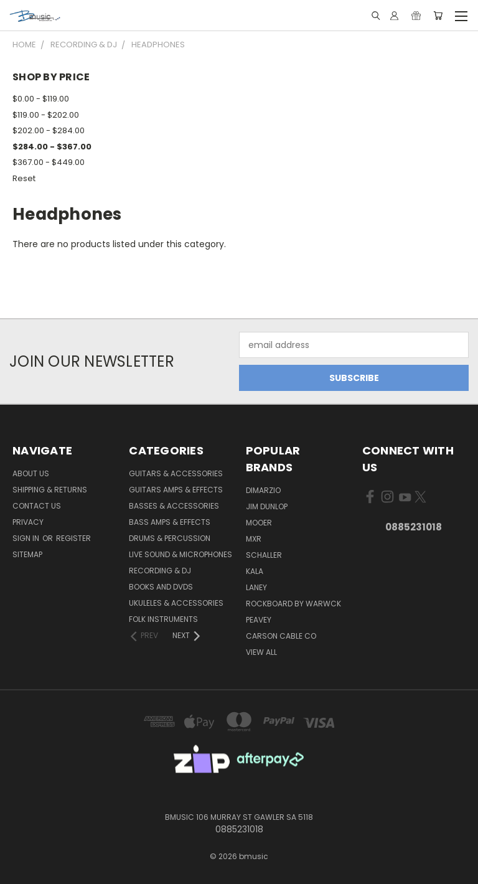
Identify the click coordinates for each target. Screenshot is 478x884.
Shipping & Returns (49, 489)
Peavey (258, 619)
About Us (30, 473)
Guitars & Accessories (176, 473)
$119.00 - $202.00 (45, 115)
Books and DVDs (161, 586)
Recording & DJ (160, 570)
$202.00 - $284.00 (48, 130)
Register (73, 538)
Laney (256, 587)
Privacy (28, 522)
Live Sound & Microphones (180, 554)
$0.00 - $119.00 (40, 99)
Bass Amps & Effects (169, 522)
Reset (23, 178)
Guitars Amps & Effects (176, 489)
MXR (253, 539)
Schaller (264, 555)
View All (261, 652)
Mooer (259, 522)
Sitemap (27, 554)
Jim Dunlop (267, 506)
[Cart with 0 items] (437, 15)
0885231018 (413, 527)
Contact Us (36, 506)
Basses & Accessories (174, 506)
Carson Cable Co (281, 636)
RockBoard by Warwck (293, 603)
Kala (254, 571)
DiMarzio (263, 490)
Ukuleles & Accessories (176, 603)
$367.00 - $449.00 (48, 162)
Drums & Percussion (169, 538)
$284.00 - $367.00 (51, 147)
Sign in (26, 538)
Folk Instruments (163, 619)
